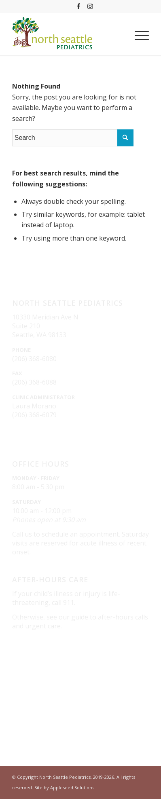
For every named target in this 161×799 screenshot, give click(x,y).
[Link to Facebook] (78, 6)
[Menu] (138, 35)
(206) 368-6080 (34, 358)
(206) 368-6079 (34, 414)
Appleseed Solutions (72, 787)
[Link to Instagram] (90, 6)
